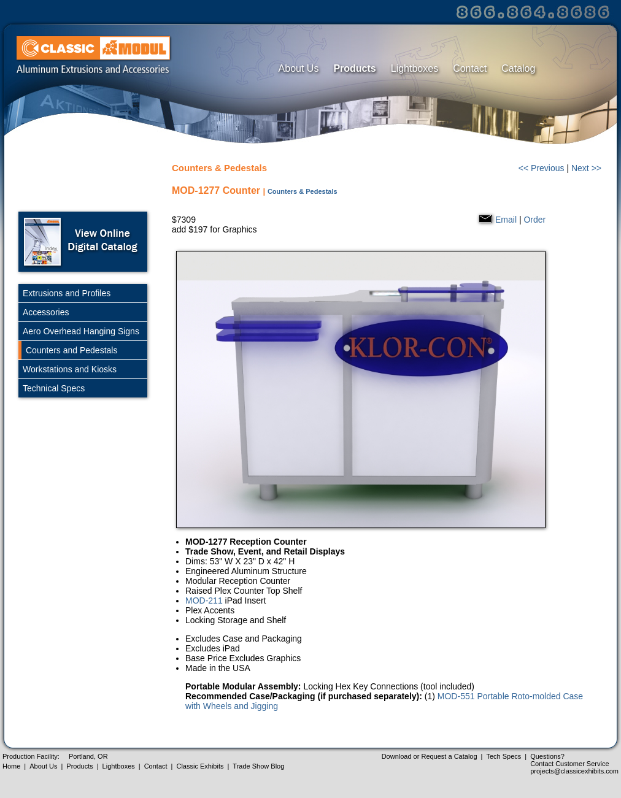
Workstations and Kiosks (70, 369)
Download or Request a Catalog (429, 756)
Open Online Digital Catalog (82, 242)
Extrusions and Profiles (66, 293)
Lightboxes (414, 68)
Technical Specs (54, 388)
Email (506, 219)
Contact (470, 68)
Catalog (518, 68)
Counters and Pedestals (71, 350)
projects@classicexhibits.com (574, 771)
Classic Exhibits (199, 766)
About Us (299, 68)
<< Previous (542, 168)
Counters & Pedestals (303, 191)
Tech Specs (503, 756)
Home (11, 766)
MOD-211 (204, 600)
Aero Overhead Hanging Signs (81, 331)
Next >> (586, 168)
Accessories (46, 312)
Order (534, 219)
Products (354, 68)
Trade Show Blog (258, 766)
